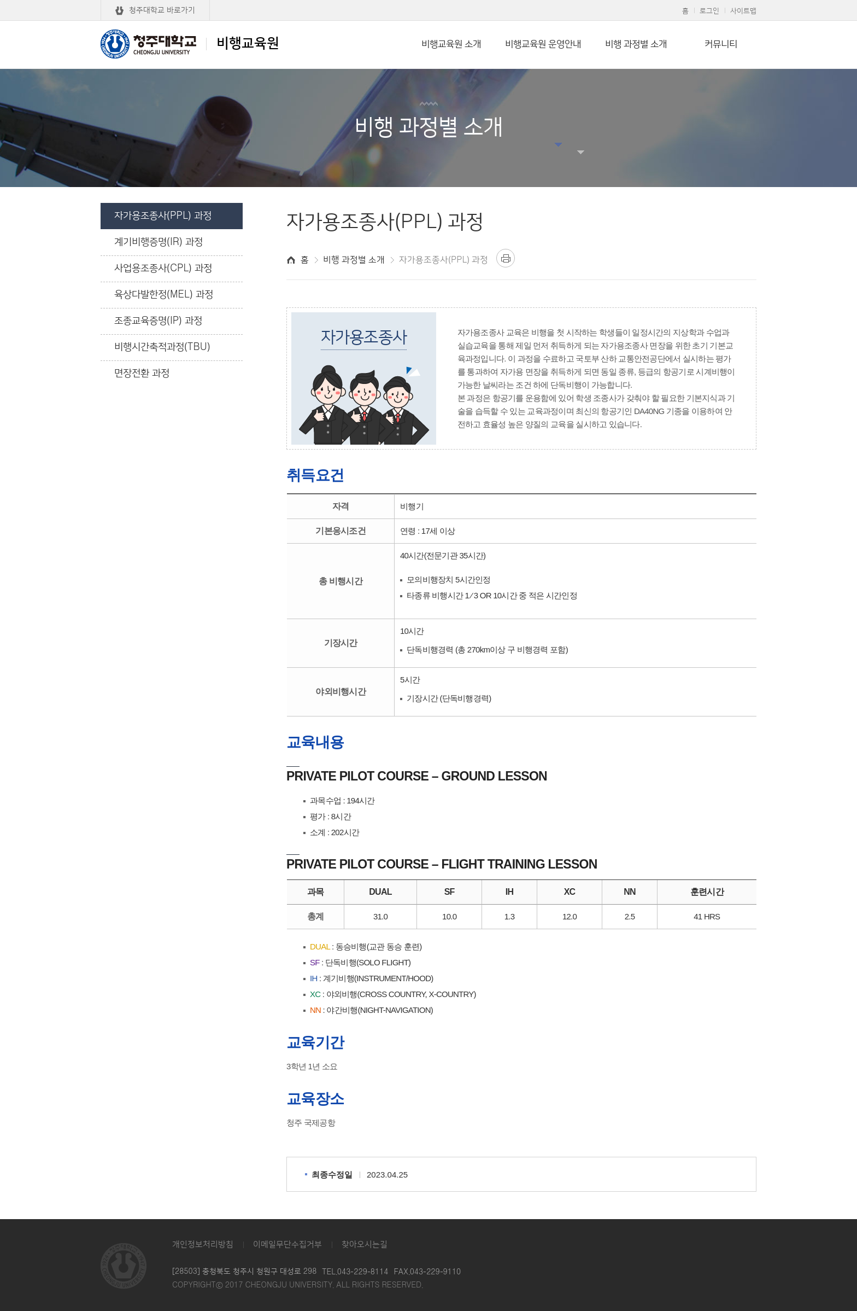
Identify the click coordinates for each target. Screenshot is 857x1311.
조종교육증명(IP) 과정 (158, 321)
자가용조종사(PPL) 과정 (163, 216)
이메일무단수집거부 (287, 1244)
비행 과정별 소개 (636, 44)
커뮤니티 (721, 44)
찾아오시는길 (365, 1244)
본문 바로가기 (428, 0)
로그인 (709, 11)
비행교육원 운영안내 (543, 44)
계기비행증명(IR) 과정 (158, 242)
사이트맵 (743, 11)
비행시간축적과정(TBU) (162, 347)
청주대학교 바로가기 (162, 10)
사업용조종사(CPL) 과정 (163, 268)
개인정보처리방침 (202, 1244)
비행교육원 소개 (451, 44)
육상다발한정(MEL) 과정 (163, 294)
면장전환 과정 (141, 373)
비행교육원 (190, 44)
